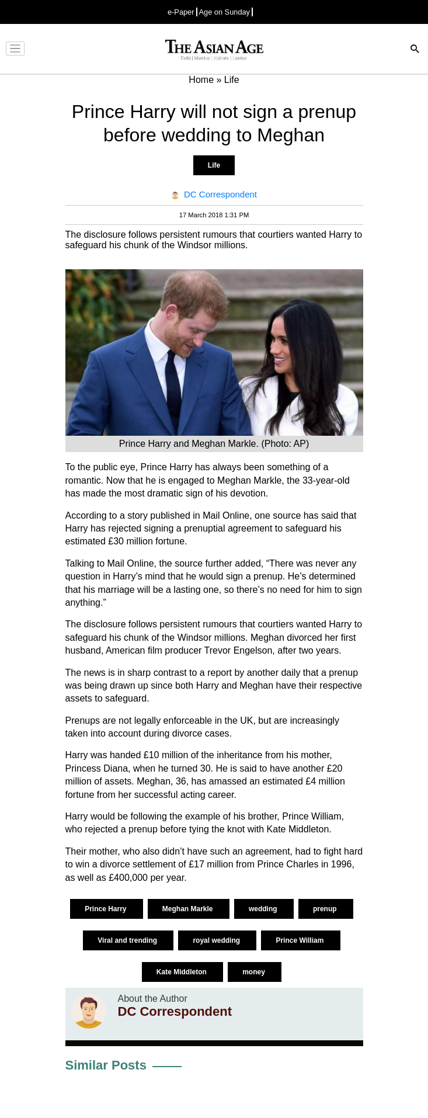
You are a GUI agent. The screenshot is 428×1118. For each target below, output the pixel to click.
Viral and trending (128, 940)
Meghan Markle (188, 909)
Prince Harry (106, 909)
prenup (326, 909)
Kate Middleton (182, 972)
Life (214, 165)
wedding (264, 909)
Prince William (300, 940)
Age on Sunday (224, 12)
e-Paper (181, 12)
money (254, 972)
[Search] (415, 50)
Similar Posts (106, 1065)
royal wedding (217, 940)
